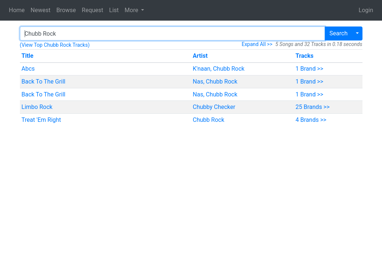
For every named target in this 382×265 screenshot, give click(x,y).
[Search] (172, 33)
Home (17, 10)
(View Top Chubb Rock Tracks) (55, 45)
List (114, 10)
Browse (66, 10)
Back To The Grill (43, 81)
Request (92, 10)
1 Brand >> (309, 68)
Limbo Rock (36, 106)
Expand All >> (257, 44)
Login (366, 10)
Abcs (28, 68)
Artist (200, 55)
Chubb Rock (208, 119)
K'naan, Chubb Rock (218, 68)
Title (27, 55)
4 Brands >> (310, 119)
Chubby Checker (214, 106)
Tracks (304, 55)
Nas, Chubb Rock (215, 81)
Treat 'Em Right (41, 119)
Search (338, 33)
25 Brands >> (312, 106)
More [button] (132, 10)
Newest (40, 10)
